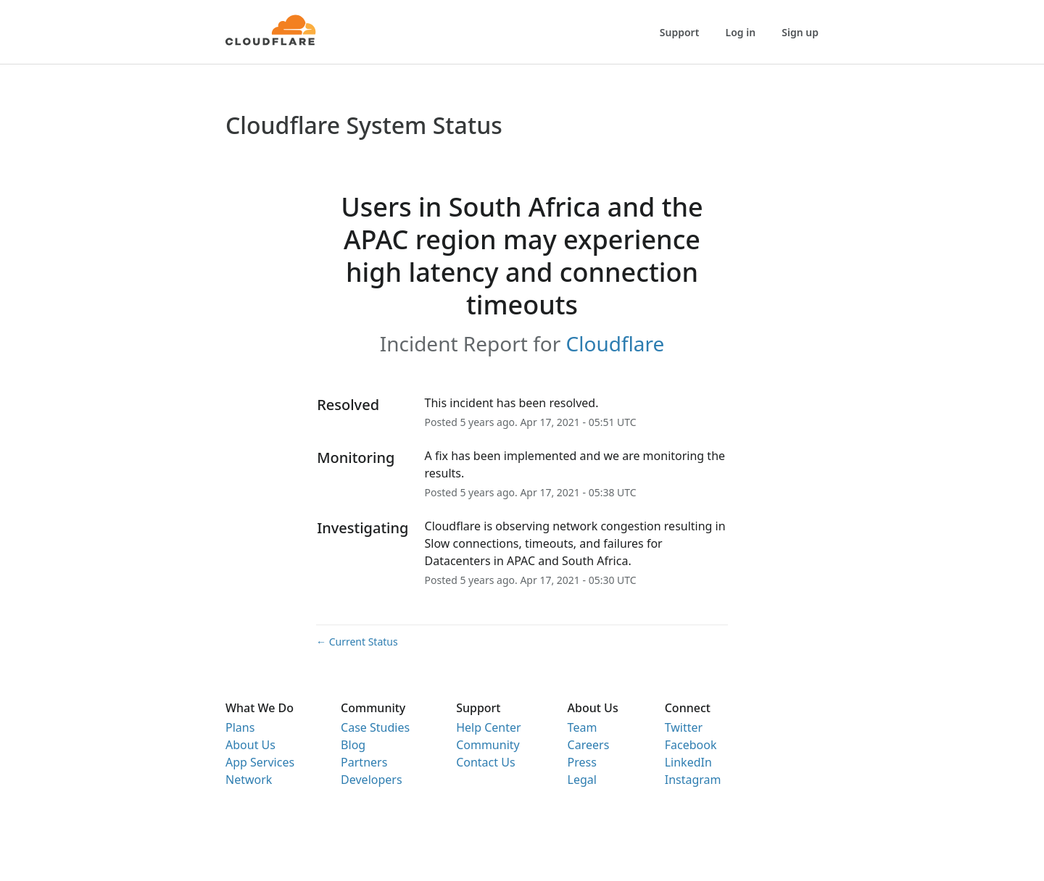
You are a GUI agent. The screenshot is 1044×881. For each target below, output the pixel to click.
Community (488, 745)
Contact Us (485, 762)
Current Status (357, 641)
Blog (353, 745)
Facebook (691, 745)
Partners (364, 762)
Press (582, 762)
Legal (582, 780)
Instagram (693, 780)
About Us (250, 745)
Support (680, 32)
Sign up (800, 32)
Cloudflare (615, 343)
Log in (741, 32)
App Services (259, 762)
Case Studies (375, 727)
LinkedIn (688, 762)
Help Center (488, 727)
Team (582, 727)
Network (248, 780)
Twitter (684, 727)
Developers (371, 780)
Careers (589, 745)
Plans (239, 727)
